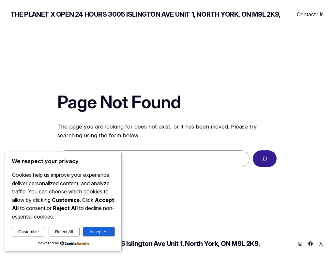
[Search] (265, 158)
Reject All (64, 231)
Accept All (99, 231)
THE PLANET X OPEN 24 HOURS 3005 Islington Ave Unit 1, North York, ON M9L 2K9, (145, 14)
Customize (28, 231)
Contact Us (310, 14)
